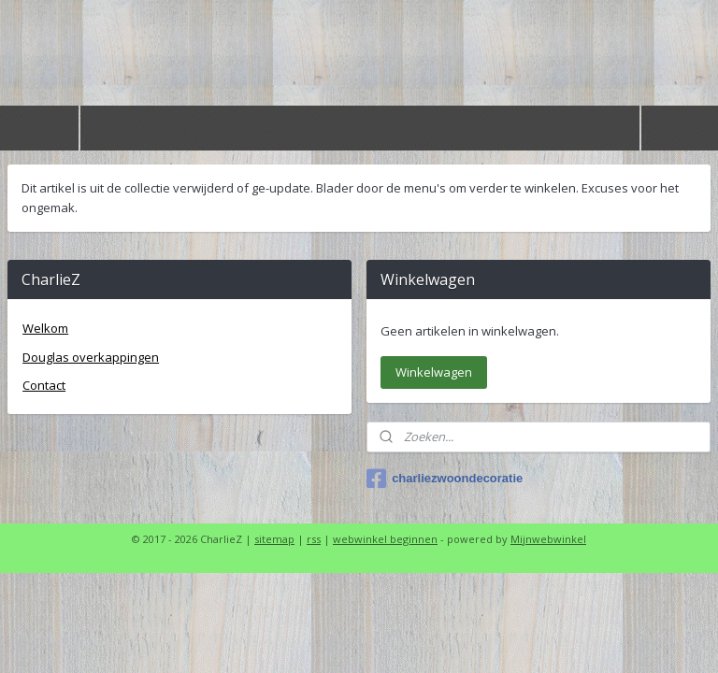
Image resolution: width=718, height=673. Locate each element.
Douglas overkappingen (90, 357)
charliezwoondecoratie (444, 478)
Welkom (45, 328)
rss (314, 539)
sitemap (274, 539)
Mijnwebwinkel (548, 539)
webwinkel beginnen (385, 539)
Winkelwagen (433, 372)
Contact (43, 385)
